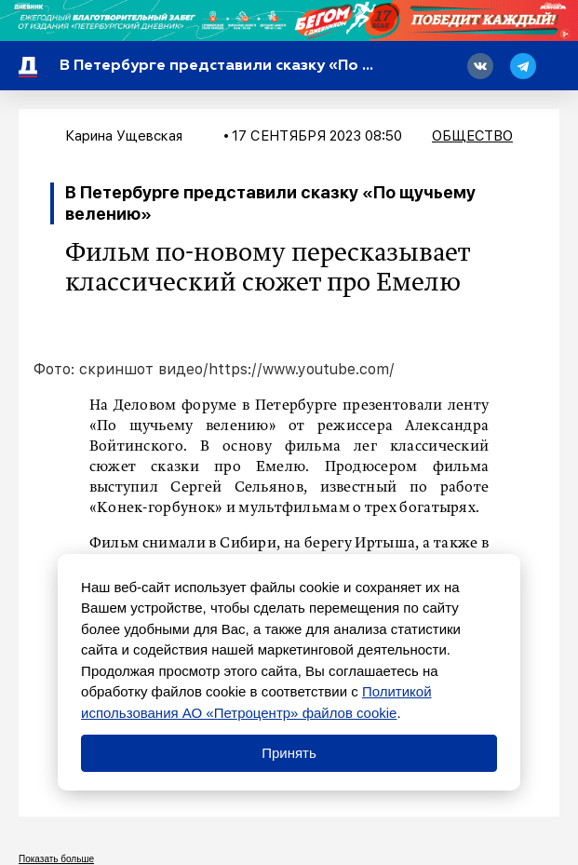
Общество (472, 136)
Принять (289, 753)
